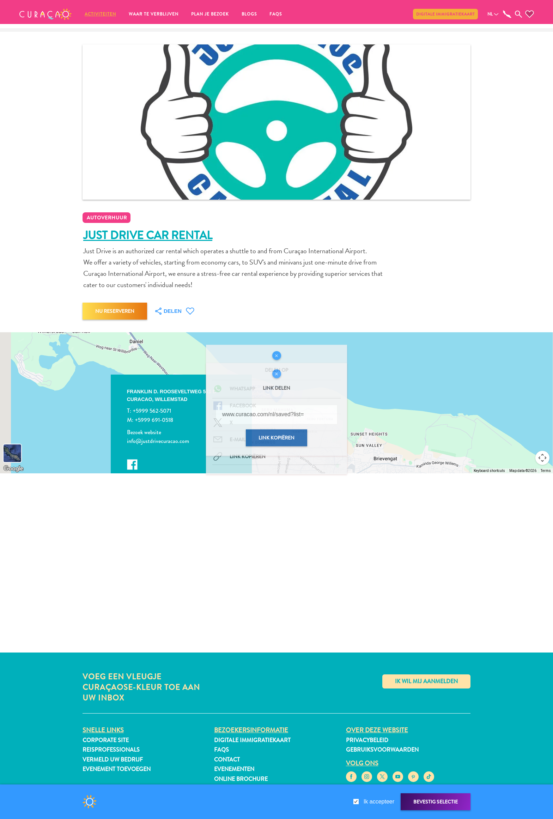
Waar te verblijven (153, 14)
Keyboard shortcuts (489, 471)
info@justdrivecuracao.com (158, 441)
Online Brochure (241, 779)
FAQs (275, 14)
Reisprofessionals (111, 750)
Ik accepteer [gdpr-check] (379, 802)
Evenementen (234, 769)
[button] (45, 14)
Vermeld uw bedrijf (113, 760)
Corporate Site (106, 740)
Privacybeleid (367, 740)
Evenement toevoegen (117, 769)
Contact (227, 760)
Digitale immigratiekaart (445, 14)
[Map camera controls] (542, 458)
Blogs (249, 14)
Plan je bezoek (210, 14)
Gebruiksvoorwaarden (382, 750)
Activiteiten (100, 14)
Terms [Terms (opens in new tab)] (546, 471)
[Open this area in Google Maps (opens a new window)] (13, 468)
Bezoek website (144, 432)
